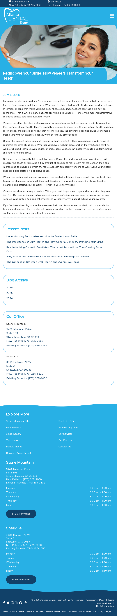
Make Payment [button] (21, 514)
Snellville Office (67, 421)
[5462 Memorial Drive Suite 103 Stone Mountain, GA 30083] (22, 333)
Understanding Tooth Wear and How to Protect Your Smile (41, 236)
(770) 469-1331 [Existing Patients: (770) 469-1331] (26, 345)
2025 (9, 293)
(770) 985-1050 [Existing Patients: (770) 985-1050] (26, 378)
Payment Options (68, 427)
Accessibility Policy (96, 599)
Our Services (65, 434)
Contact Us (64, 446)
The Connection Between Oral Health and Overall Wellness (42, 262)
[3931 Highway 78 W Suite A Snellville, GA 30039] (19, 366)
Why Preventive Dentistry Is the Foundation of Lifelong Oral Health (47, 256)
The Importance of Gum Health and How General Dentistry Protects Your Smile (54, 242)
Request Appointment (18, 453)
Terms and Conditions (105, 601)
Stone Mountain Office (18, 421)
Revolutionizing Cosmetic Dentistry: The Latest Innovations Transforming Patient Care (55, 249)
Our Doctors (65, 440)
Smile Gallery (13, 434)
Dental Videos (14, 446)
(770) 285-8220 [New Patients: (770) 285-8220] (64, 5)
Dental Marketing (105, 605)
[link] (16, 16)
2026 (9, 287)
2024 (9, 298)
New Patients (14, 427)
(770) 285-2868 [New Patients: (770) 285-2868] (25, 5)
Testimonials (13, 440)
